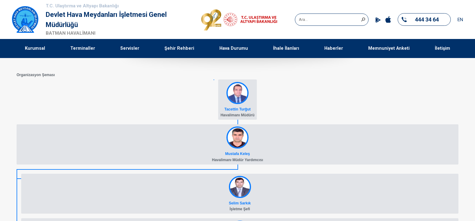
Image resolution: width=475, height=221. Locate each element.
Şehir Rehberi (179, 48)
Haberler (333, 48)
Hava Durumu (233, 48)
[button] (363, 19)
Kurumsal (35, 48)
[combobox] (329, 19)
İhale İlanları (286, 48)
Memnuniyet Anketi (389, 48)
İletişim (442, 48)
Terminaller (82, 48)
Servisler (129, 48)
